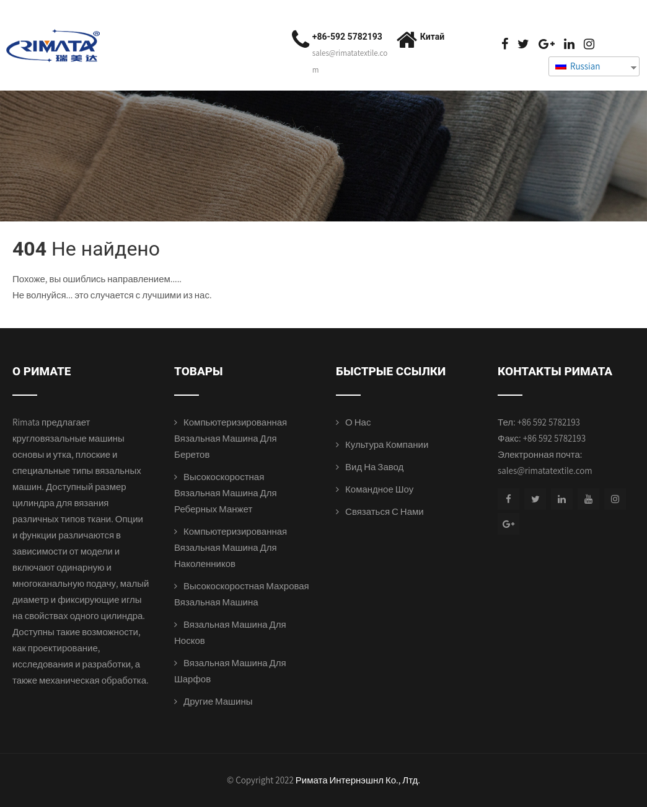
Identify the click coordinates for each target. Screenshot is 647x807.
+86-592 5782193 (347, 37)
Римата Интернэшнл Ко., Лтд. (358, 780)
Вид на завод (374, 467)
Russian (577, 66)
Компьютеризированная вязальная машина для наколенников (230, 547)
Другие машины (218, 701)
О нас (358, 422)
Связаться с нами (384, 511)
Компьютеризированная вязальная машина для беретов (230, 438)
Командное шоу (379, 489)
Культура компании (386, 444)
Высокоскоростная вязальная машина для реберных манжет (225, 493)
